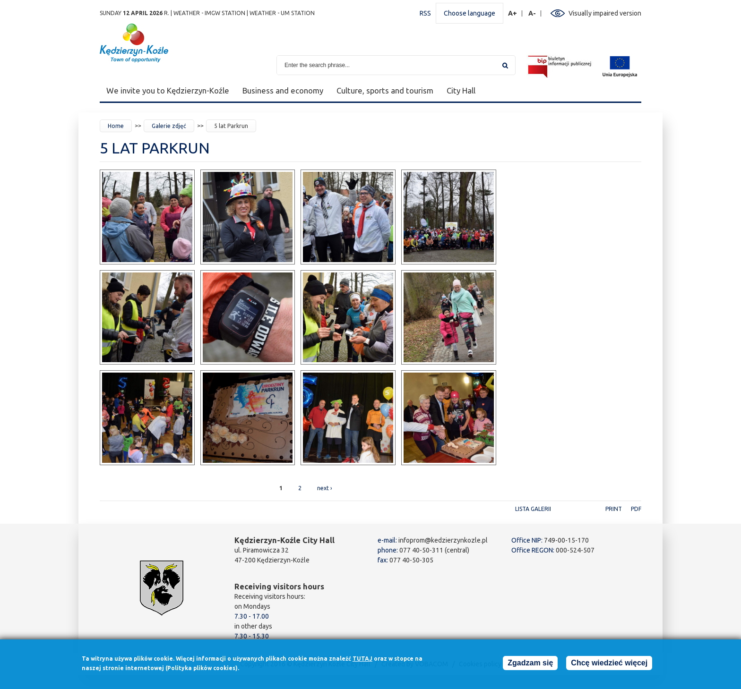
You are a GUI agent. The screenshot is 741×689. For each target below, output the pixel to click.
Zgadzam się (530, 665)
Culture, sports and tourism (384, 90)
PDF (636, 509)
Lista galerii (533, 509)
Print (613, 509)
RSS (425, 13)
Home (116, 126)
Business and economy (282, 90)
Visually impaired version (605, 13)
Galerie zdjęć (169, 126)
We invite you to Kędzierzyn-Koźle (167, 90)
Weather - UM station (282, 13)
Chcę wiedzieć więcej (609, 665)
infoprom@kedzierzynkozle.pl (443, 540)
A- (532, 13)
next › (324, 488)
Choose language (469, 13)
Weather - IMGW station (209, 13)
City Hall (461, 90)
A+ (512, 13)
